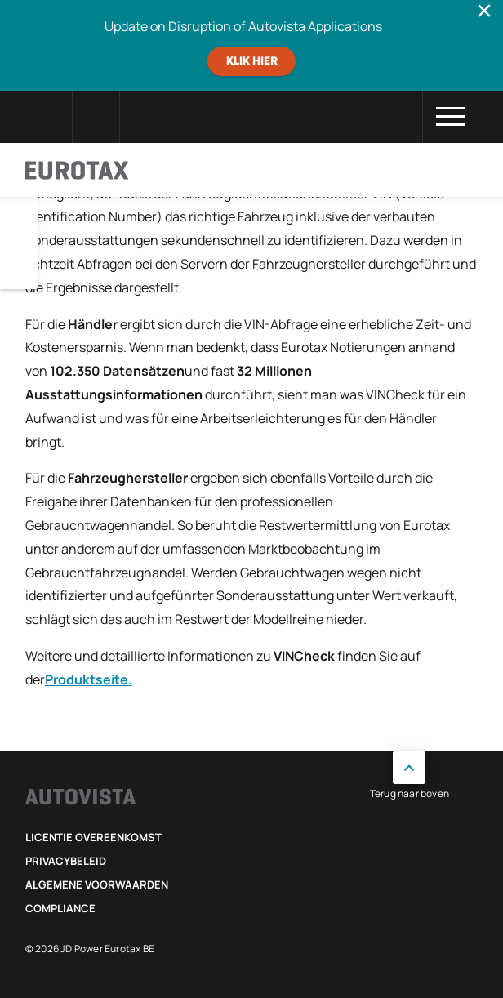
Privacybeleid (65, 860)
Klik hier (252, 61)
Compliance (60, 908)
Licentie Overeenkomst (93, 837)
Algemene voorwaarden (96, 884)
